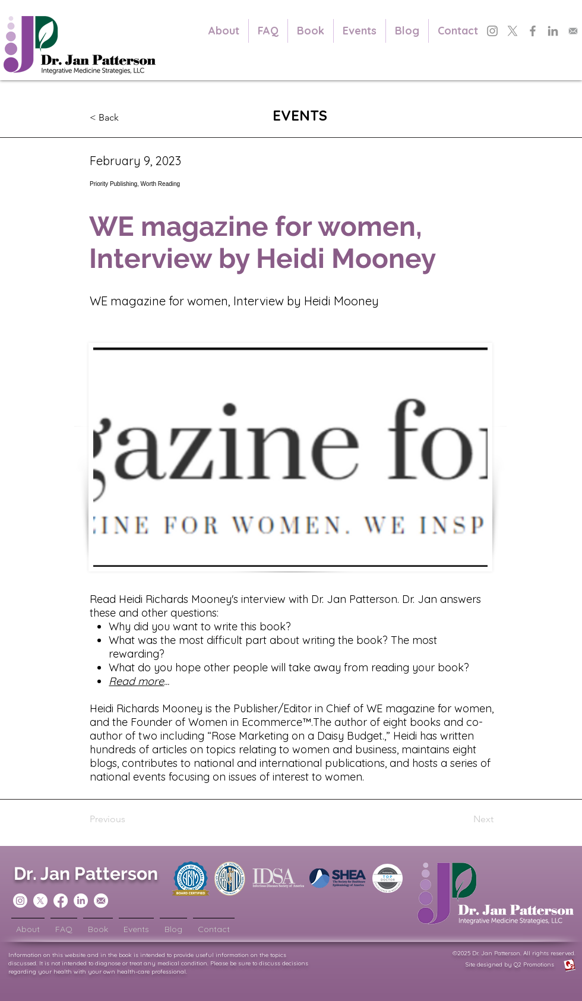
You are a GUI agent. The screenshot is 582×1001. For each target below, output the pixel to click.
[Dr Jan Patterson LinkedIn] (81, 900)
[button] (129, 117)
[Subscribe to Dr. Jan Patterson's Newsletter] (573, 31)
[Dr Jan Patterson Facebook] (60, 900)
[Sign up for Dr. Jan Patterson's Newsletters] (101, 900)
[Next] (464, 819)
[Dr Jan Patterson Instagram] (20, 900)
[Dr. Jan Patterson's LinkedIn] (553, 31)
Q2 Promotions (544, 964)
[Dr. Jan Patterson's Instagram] (492, 31)
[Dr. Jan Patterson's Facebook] (533, 31)
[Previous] (129, 819)
